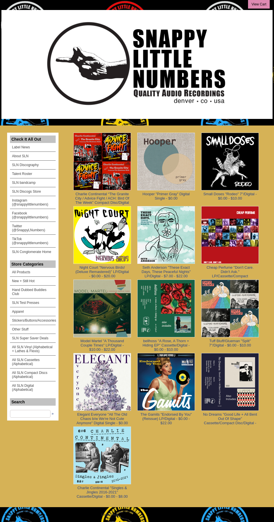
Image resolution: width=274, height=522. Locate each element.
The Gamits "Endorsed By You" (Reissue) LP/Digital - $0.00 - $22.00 (166, 418)
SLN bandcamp (24, 183)
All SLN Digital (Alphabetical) (23, 388)
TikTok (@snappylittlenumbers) (30, 241)
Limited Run (110, 514)
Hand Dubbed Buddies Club (29, 292)
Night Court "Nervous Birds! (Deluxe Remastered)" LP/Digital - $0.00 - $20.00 (102, 271)
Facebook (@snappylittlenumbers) (30, 215)
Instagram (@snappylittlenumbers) (30, 202)
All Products (21, 272)
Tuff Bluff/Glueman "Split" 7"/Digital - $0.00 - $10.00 (230, 343)
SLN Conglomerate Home (31, 252)
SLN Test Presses (25, 303)
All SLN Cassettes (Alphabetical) (26, 362)
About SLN (20, 156)
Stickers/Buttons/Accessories (34, 320)
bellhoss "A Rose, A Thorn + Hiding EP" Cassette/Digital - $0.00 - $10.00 (166, 345)
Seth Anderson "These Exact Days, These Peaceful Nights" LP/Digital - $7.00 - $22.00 (166, 271)
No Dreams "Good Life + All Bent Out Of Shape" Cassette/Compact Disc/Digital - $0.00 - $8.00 (230, 420)
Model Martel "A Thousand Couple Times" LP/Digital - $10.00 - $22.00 (102, 345)
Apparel (18, 312)
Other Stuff (20, 329)
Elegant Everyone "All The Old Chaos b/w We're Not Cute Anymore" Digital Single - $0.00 (102, 418)
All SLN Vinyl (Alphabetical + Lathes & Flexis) (32, 349)
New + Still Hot (23, 281)
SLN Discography (25, 165)
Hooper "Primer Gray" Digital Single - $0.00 (166, 196)
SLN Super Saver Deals (30, 338)
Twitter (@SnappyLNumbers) (28, 228)
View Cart (258, 4)
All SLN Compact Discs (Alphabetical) (29, 375)
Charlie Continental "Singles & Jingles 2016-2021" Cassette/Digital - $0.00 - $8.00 (102, 492)
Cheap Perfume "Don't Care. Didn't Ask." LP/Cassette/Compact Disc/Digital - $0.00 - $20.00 (230, 273)
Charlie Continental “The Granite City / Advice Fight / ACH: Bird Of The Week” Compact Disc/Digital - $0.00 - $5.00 (102, 200)
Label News (21, 147)
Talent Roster (22, 174)
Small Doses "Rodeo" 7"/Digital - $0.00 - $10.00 (230, 196)
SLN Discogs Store (26, 192)
